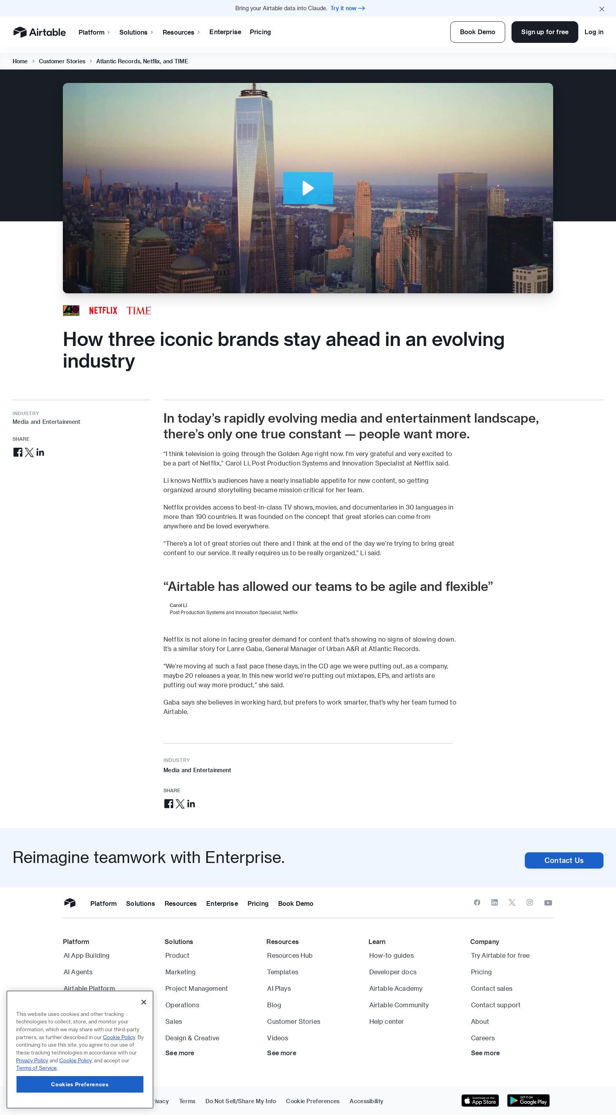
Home (20, 55)
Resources (182, 32)
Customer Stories (62, 55)
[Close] (143, 1002)
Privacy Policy (32, 1060)
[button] (308, 188)
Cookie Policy (119, 1037)
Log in (594, 31)
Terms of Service (36, 1068)
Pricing (260, 31)
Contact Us (564, 860)
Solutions (136, 32)
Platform (95, 32)
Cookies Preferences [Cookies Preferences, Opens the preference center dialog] (79, 1084)
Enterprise (225, 31)
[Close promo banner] (602, 8)
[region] (80, 1049)
